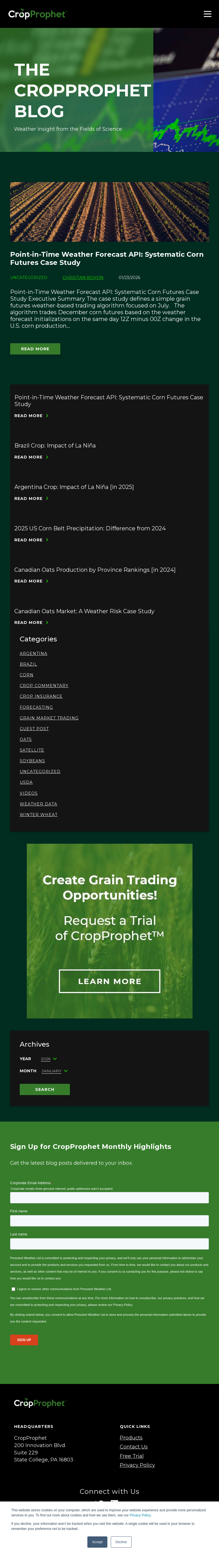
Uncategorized (40, 771)
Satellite (32, 750)
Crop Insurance (41, 696)
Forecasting (36, 707)
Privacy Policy (140, 1515)
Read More (35, 348)
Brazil (28, 664)
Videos (29, 793)
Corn (27, 674)
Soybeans (32, 760)
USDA (26, 782)
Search (44, 1089)
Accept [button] (97, 1542)
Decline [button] (121, 1542)
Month (28, 1070)
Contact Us (134, 1447)
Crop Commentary (44, 685)
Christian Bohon (83, 277)
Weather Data (38, 804)
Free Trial (132, 1456)
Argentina (33, 653)
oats (26, 739)
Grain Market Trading (49, 718)
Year (25, 1058)
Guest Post (34, 728)
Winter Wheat (38, 814)
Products (131, 1438)
